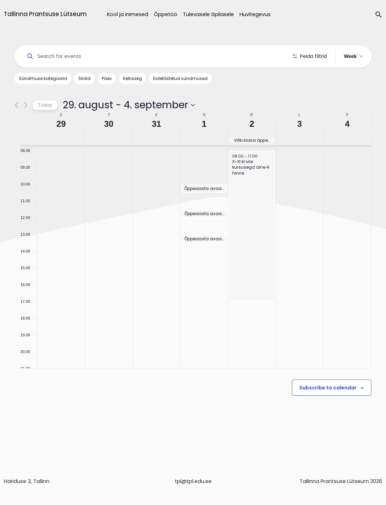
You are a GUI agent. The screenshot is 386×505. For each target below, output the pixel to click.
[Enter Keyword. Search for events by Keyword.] (153, 56)
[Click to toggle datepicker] (129, 105)
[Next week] (26, 105)
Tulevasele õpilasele (208, 14)
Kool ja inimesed (127, 14)
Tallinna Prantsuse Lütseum (45, 14)
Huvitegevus (255, 14)
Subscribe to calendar (328, 387)
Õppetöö (165, 14)
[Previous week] (17, 105)
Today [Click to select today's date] (45, 105)
